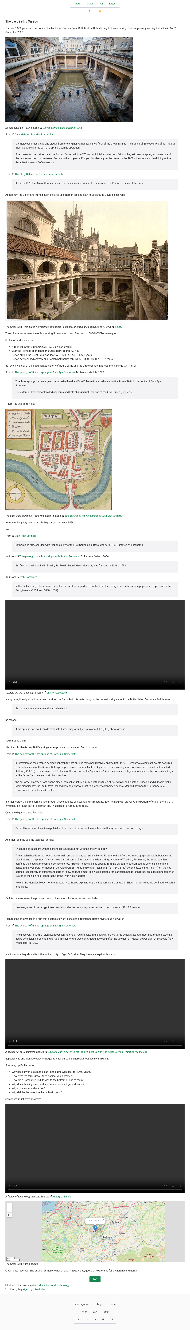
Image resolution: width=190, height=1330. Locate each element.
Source (119, 326)
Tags (99, 1304)
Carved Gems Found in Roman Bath (62, 127)
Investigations (82, 1304)
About (77, 3)
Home (112, 1304)
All (101, 3)
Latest (112, 3)
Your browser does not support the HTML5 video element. (95, 645)
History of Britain (61, 1196)
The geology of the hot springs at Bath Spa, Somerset (45, 372)
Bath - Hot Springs (25, 535)
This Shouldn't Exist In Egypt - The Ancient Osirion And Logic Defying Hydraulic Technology (97, 1051)
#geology (28, 1289)
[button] (95, 1228)
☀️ (99, 11)
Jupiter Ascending (57, 692)
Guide (90, 3)
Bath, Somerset (28, 577)
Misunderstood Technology (54, 1285)
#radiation (40, 1289)
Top (95, 1279)
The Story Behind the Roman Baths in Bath (39, 174)
